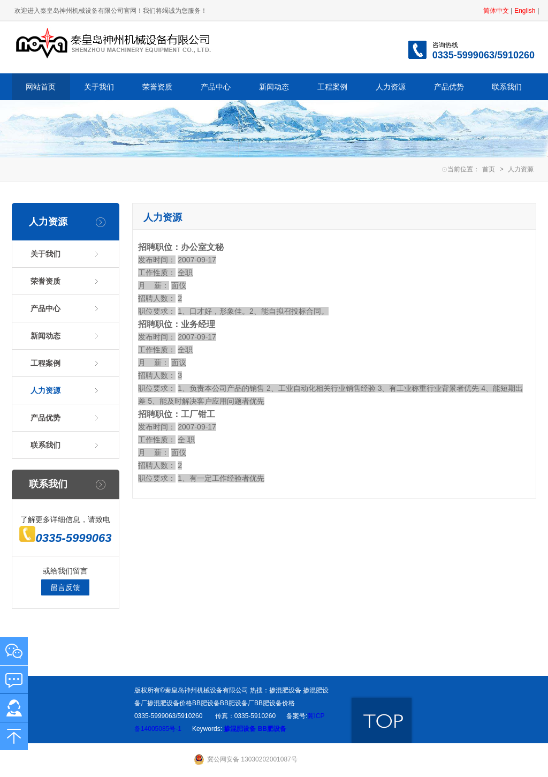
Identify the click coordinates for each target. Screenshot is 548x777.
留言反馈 (65, 587)
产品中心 (216, 86)
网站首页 (41, 86)
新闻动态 (274, 86)
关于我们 (99, 86)
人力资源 (391, 86)
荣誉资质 (157, 86)
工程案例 (332, 86)
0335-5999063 (65, 538)
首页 (488, 169)
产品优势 (449, 86)
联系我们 (507, 86)
